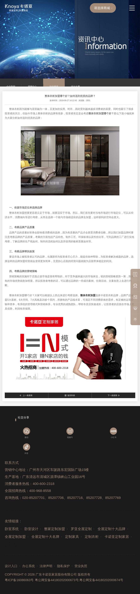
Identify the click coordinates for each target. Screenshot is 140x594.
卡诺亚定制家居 (116, 537)
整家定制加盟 (54, 529)
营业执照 (81, 566)
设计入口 (11, 566)
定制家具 (72, 537)
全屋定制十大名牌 (45, 537)
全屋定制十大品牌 (111, 529)
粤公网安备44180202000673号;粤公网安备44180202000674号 (79, 580)
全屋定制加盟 (15, 537)
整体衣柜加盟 (87, 295)
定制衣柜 (92, 537)
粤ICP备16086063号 (19, 580)
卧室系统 (12, 529)
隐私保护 (63, 566)
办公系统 (28, 566)
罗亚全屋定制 (81, 529)
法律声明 (46, 566)
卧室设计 (31, 529)
